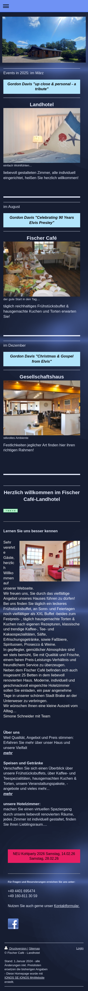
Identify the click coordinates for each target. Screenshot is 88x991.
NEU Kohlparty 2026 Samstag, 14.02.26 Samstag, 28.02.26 (44, 856)
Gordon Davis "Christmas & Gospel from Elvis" (41, 359)
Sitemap (34, 948)
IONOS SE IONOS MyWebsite (24, 977)
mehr (8, 753)
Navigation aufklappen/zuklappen (44, 6)
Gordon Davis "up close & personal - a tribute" (41, 86)
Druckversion (15, 948)
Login (80, 948)
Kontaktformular (66, 906)
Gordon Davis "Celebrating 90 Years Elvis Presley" (42, 220)
